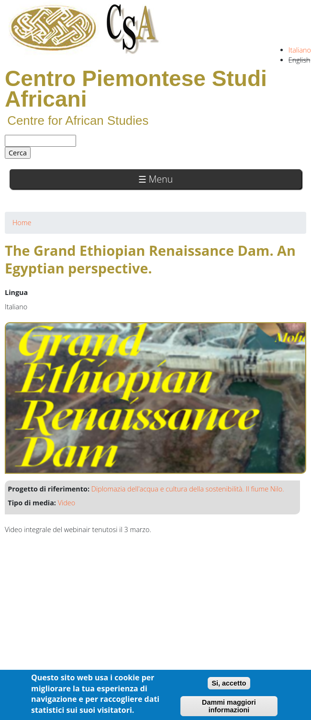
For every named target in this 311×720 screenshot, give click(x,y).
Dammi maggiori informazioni (229, 706)
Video (66, 502)
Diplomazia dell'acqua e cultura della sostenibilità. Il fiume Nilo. (187, 488)
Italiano (300, 50)
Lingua (16, 292)
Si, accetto (229, 683)
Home (21, 222)
